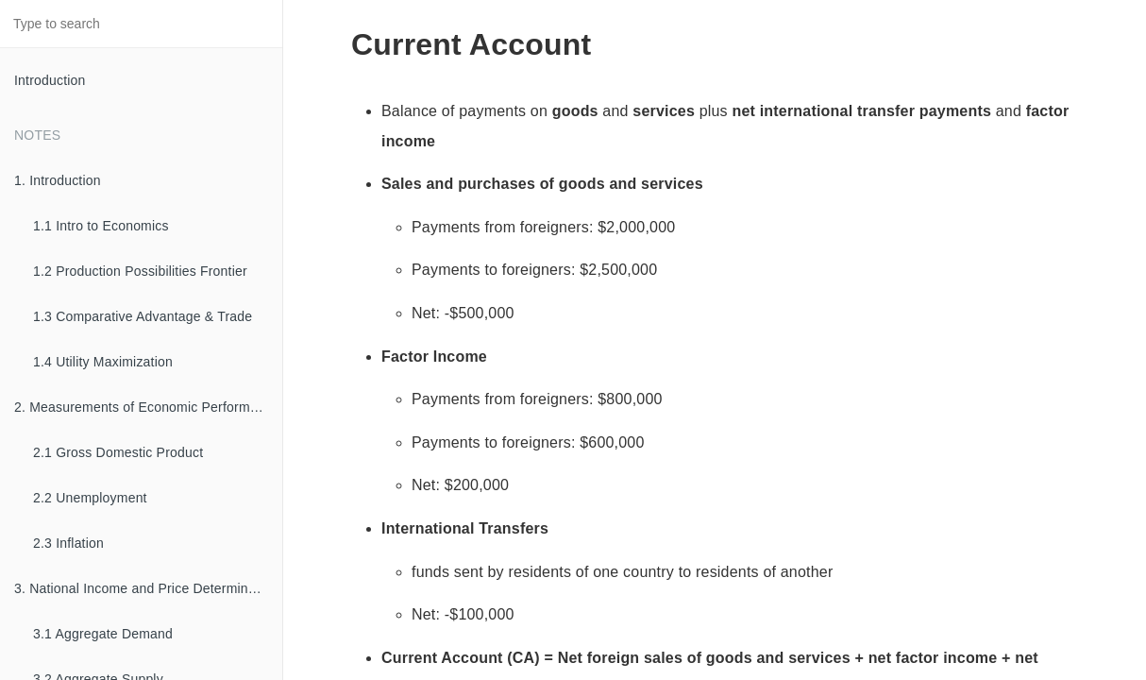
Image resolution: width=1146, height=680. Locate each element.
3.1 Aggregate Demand (103, 633)
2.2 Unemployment (90, 497)
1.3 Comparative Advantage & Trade (142, 316)
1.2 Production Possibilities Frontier (140, 271)
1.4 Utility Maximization (103, 361)
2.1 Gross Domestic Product (118, 452)
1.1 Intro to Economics (101, 225)
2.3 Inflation (68, 543)
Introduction (50, 80)
